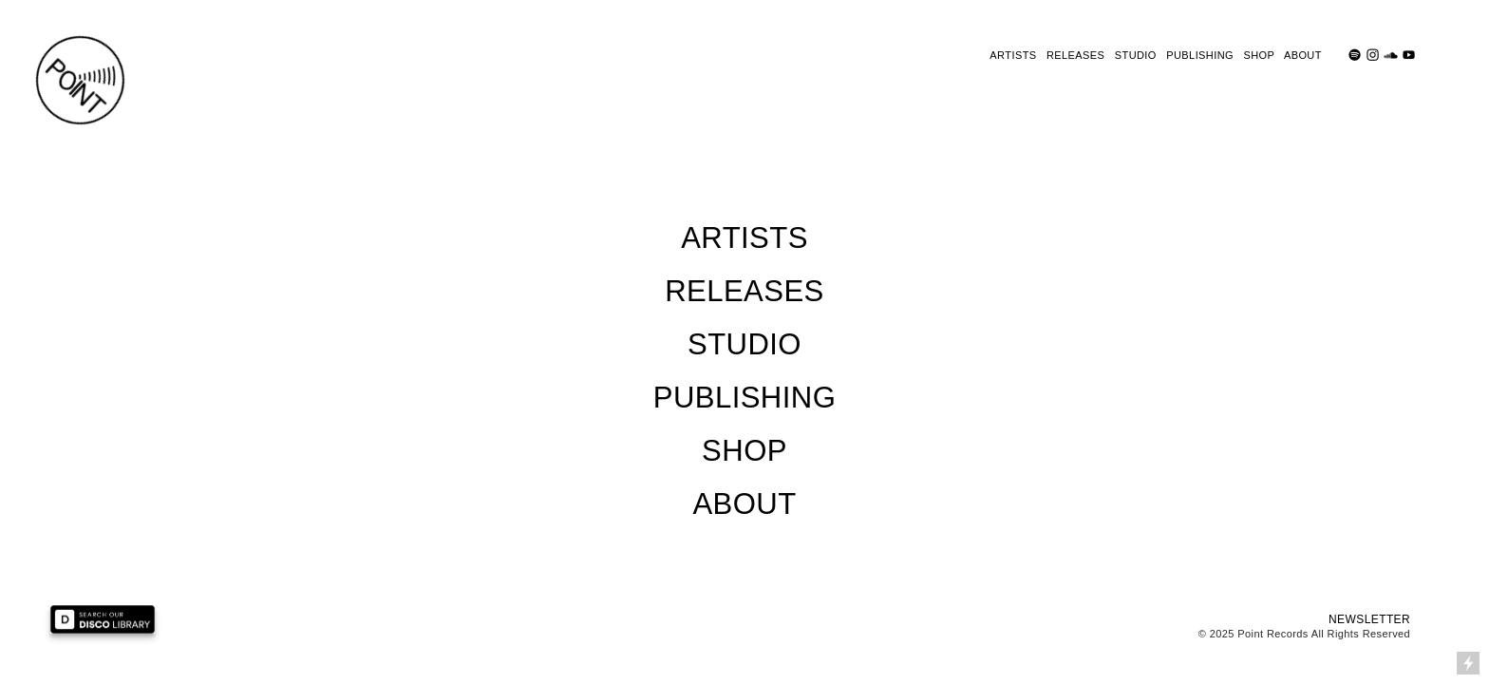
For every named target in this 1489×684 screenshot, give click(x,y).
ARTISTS (1013, 55)
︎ (1373, 55)
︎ (1409, 55)
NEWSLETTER (1369, 619)
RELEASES (1075, 55)
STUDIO (1136, 55)
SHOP (1258, 55)
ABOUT (1303, 55)
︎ (1391, 55)
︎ (1355, 55)
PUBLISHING (1200, 55)
